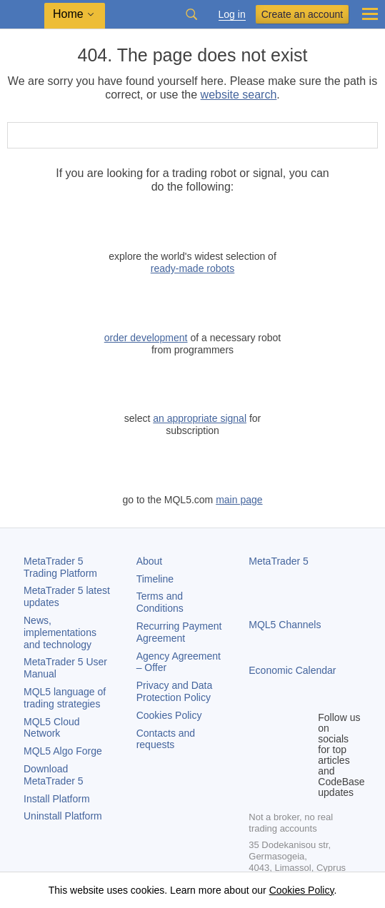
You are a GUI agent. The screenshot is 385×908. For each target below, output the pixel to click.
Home (68, 14)
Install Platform (57, 798)
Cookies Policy (169, 715)
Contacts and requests (166, 739)
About (149, 561)
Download (54, 775)
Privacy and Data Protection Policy (174, 691)
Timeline (155, 579)
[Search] (365, 135)
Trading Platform (60, 567)
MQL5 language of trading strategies (65, 698)
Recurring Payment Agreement (179, 632)
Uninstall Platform (63, 816)
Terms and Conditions (160, 602)
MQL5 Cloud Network (52, 728)
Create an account (302, 14)
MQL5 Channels (285, 624)
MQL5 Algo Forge (63, 751)
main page (239, 499)
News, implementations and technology (60, 632)
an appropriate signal (199, 418)
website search (239, 95)
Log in (232, 14)
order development (146, 337)
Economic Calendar (292, 670)
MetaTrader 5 (279, 561)
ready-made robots (193, 268)
